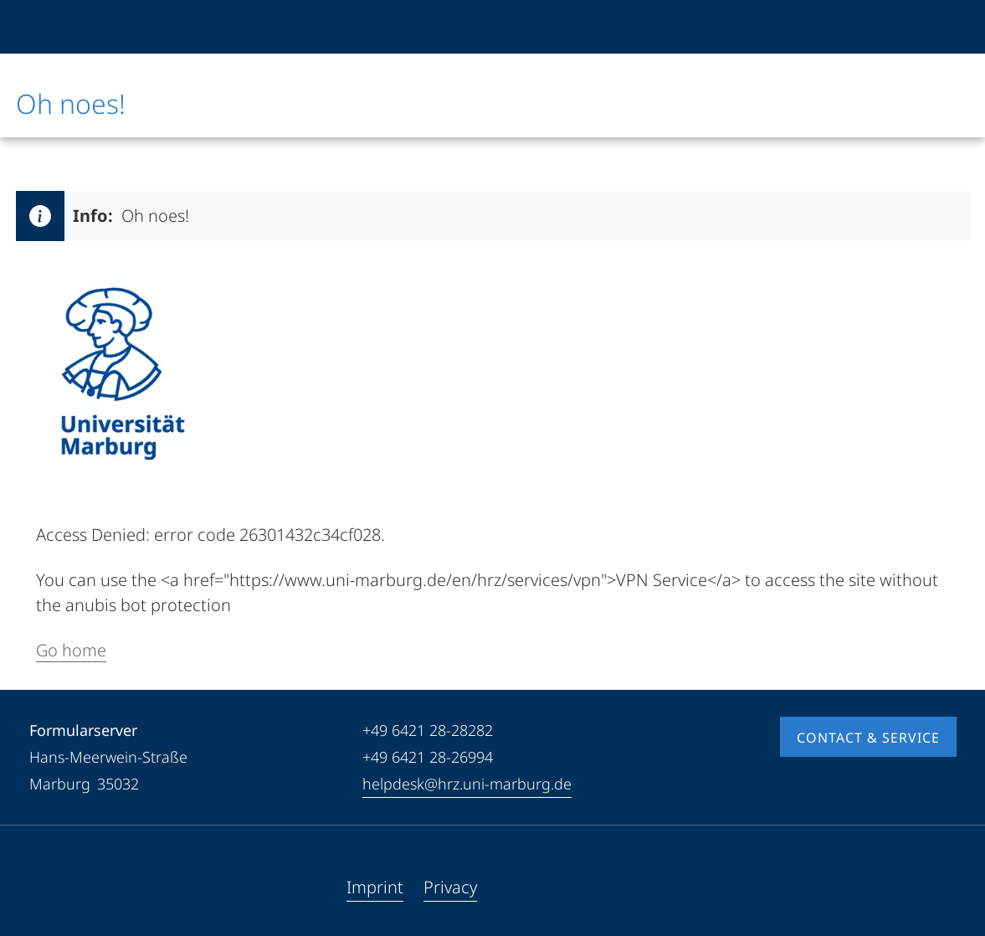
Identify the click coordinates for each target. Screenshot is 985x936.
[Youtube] (69, 887)
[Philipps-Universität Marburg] (72, 27)
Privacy (450, 887)
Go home (71, 650)
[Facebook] (42, 887)
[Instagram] (96, 887)
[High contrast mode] (942, 27)
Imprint (374, 887)
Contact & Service (868, 737)
